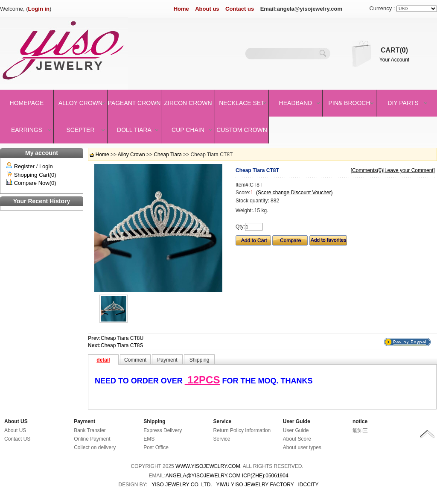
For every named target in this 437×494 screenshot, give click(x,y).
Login (46, 166)
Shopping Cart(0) (35, 175)
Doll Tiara (134, 129)
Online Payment (92, 439)
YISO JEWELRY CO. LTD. (181, 485)
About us (207, 9)
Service (222, 421)
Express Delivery (162, 430)
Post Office (155, 447)
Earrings (26, 129)
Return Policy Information (242, 430)
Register (24, 166)
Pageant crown (134, 102)
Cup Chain (188, 129)
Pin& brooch (349, 102)
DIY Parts (402, 102)
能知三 (360, 430)
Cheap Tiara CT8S (122, 345)
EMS (148, 439)
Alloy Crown (80, 102)
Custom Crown (241, 129)
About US (16, 421)
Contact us (239, 9)
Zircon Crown (188, 102)
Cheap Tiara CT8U (122, 338)
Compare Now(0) (35, 183)
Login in (39, 9)
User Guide (296, 421)
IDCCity (308, 485)
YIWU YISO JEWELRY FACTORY (255, 485)
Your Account (394, 60)
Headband (295, 102)
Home (181, 9)
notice (360, 421)
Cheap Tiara (167, 155)
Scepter (80, 129)
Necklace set (242, 102)
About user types (302, 447)
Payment (84, 421)
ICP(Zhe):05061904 (265, 476)
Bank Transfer (90, 430)
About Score (297, 439)
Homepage (27, 102)
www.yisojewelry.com (207, 466)
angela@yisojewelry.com (203, 476)
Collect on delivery (95, 447)
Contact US (17, 439)
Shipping (154, 421)
